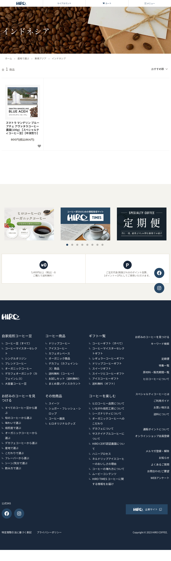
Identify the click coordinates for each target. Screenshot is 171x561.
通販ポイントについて (154, 442)
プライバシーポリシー (59, 544)
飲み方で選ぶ (13, 467)
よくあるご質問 (158, 484)
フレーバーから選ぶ (17, 457)
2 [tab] (72, 244)
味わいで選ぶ (13, 422)
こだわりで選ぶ (14, 452)
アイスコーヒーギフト (105, 378)
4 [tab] (82, 244)
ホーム (8, 58)
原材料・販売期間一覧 (154, 378)
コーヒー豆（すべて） (18, 342)
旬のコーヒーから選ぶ (18, 417)
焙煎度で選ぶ (13, 427)
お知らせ (163, 477)
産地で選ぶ (23, 58)
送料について (160, 427)
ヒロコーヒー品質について (108, 402)
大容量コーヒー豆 (16, 383)
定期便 (164, 365)
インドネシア (59, 58)
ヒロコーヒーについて (154, 385)
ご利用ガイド (160, 413)
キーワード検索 (158, 349)
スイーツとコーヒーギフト (108, 373)
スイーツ (54, 402)
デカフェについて (103, 428)
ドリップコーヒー (59, 342)
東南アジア (40, 58)
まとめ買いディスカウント (65, 383)
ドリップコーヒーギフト (107, 363)
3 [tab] (77, 244)
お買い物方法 (160, 420)
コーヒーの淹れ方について (108, 468)
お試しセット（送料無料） (65, 378)
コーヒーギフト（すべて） (108, 342)
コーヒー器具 (57, 418)
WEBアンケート (158, 497)
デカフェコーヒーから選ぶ (21, 442)
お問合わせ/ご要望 (156, 490)
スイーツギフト (101, 368)
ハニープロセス (101, 453)
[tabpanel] (85, 223)
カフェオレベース (59, 352)
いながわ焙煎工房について (108, 407)
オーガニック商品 (59, 357)
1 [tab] (67, 244)
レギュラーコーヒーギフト (108, 357)
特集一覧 (163, 371)
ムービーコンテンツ (104, 473)
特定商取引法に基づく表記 (18, 544)
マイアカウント (64, 3)
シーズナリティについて (106, 413)
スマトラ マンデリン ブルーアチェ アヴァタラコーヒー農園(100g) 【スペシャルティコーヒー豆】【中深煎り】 (22, 127)
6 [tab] (92, 244)
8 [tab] (102, 244)
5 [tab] (87, 244)
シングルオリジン (16, 357)
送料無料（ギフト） (104, 383)
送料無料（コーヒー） (62, 373)
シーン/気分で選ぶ (16, 462)
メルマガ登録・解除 (155, 470)
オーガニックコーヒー (18, 368)
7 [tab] (97, 244)
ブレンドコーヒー (16, 363)
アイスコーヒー (58, 347)
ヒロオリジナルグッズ (62, 423)
